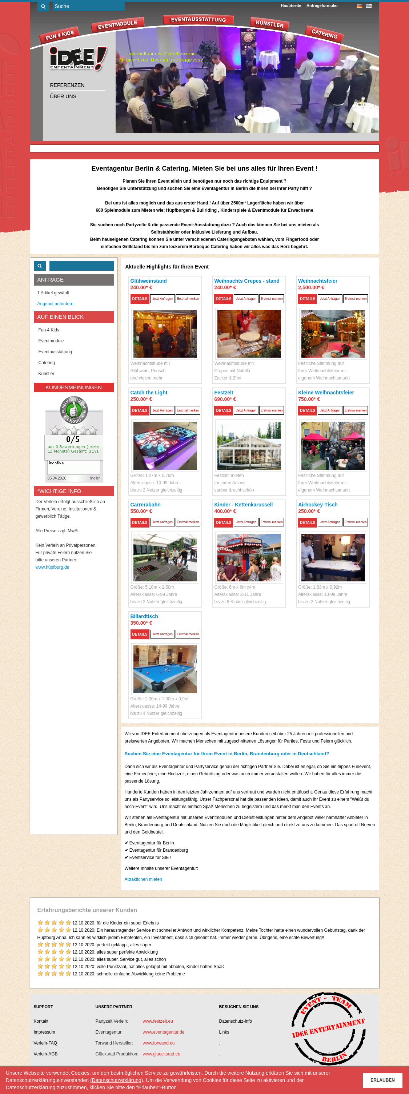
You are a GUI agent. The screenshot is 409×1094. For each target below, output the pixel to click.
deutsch (359, 6)
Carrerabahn (146, 505)
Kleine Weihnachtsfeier (326, 392)
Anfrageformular (322, 5)
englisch (369, 6)
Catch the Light (149, 392)
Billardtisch (144, 616)
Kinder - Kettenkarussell (243, 505)
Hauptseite (291, 5)
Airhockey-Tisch (318, 505)
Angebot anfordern (55, 303)
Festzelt (223, 392)
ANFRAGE (50, 280)
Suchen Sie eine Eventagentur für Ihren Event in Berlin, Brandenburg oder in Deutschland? (227, 753)
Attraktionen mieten (143, 879)
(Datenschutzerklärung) (116, 1080)
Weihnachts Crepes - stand (246, 281)
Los (43, 6)
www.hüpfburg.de (52, 567)
